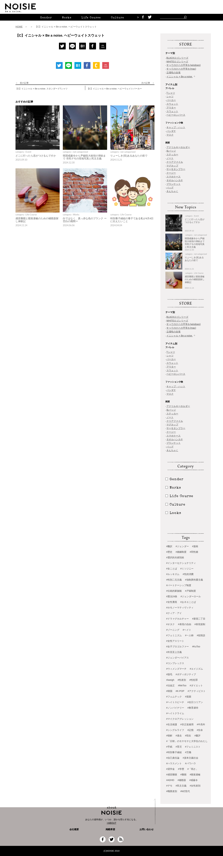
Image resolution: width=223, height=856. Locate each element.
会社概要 (74, 829)
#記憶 (190, 730)
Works (66, 18)
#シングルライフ (175, 730)
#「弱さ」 (192, 769)
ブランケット (173, 184)
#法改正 (170, 685)
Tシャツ (170, 93)
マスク (169, 134)
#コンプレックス (175, 663)
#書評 (197, 735)
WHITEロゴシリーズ (177, 61)
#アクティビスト (196, 691)
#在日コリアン (195, 702)
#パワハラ (190, 763)
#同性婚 (194, 552)
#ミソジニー (187, 568)
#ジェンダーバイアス (177, 657)
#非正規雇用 (187, 724)
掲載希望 (109, 829)
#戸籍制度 (190, 591)
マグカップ (172, 165)
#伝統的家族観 (174, 591)
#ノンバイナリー (175, 707)
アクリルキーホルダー (178, 147)
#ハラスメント (174, 763)
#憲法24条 (171, 596)
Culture (117, 18)
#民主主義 (181, 785)
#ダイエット (196, 685)
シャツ (169, 96)
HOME (19, 26)
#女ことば (171, 568)
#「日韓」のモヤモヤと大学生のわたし (187, 741)
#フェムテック (174, 696)
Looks (173, 513)
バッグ (169, 187)
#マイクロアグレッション (180, 719)
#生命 (200, 730)
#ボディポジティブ (186, 674)
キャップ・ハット (175, 127)
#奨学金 (170, 769)
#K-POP (180, 691)
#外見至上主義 (174, 652)
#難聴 (183, 774)
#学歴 (181, 769)
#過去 (179, 735)
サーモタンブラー (175, 169)
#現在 (188, 735)
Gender (46, 18)
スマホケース (173, 176)
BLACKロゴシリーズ (177, 58)
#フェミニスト (193, 746)
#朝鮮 (169, 735)
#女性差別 (195, 785)
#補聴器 (182, 780)
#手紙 (169, 746)
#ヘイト (187, 629)
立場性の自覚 (173, 72)
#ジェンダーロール (191, 596)
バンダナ (171, 131)
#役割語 (201, 635)
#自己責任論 (172, 757)
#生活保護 (171, 724)
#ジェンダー (182, 546)
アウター (171, 107)
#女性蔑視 (171, 602)
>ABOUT (111, 823)
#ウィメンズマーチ (176, 668)
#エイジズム (196, 668)
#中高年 (201, 724)
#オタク (170, 624)
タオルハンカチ (174, 180)
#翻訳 (169, 546)
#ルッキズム (172, 574)
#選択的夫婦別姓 (175, 557)
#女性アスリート (175, 641)
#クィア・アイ (174, 613)
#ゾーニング (172, 629)
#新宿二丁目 (198, 618)
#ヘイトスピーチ (175, 702)
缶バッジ (171, 150)
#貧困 (188, 696)
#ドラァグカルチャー (177, 618)
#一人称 (189, 635)
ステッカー (172, 154)
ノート (169, 158)
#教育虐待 (192, 707)
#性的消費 (188, 574)
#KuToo (196, 646)
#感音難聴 (171, 774)
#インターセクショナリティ (181, 563)
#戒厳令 (193, 780)
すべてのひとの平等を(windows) (183, 65)
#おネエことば (188, 602)
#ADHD (170, 780)
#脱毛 (169, 674)
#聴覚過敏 (195, 774)
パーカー (171, 100)
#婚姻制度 (181, 552)
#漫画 (195, 546)
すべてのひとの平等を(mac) (181, 68)
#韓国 (169, 691)
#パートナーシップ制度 (178, 585)
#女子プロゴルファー (177, 646)
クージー (171, 173)
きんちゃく (172, 191)
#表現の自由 (184, 624)
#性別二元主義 (174, 579)
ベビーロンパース (175, 115)
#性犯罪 (193, 680)
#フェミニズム (174, 635)
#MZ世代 (185, 791)
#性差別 (182, 680)
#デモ (169, 785)
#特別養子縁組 (174, 752)
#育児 (179, 746)
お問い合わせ (146, 829)
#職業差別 (171, 791)
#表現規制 (200, 624)
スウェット (172, 104)
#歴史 (169, 552)
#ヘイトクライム (175, 713)
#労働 (188, 752)
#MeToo (182, 685)
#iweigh (170, 680)
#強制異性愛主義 (194, 579)
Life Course (91, 18)
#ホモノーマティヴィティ (180, 607)
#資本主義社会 (190, 757)
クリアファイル (174, 162)
